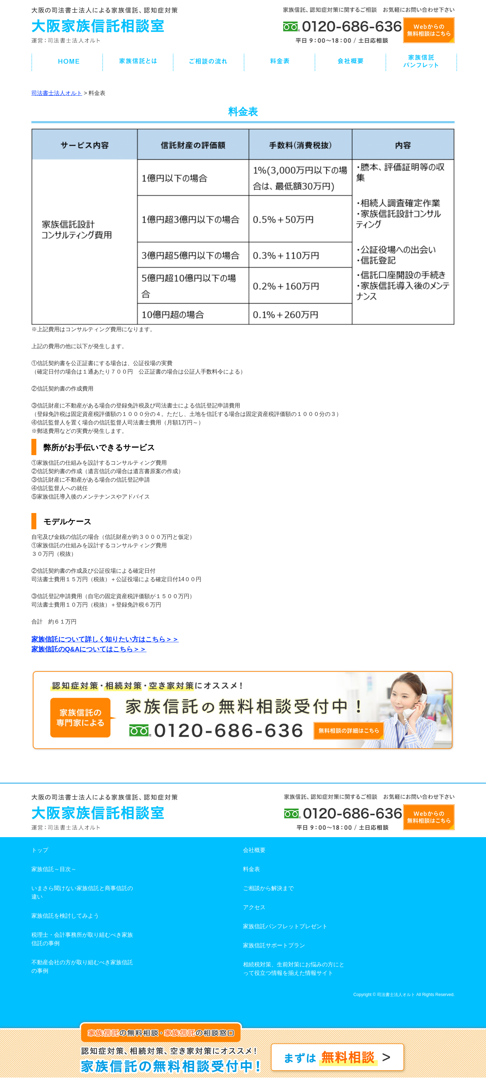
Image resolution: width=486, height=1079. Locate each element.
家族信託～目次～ (54, 869)
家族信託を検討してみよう (65, 916)
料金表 (251, 869)
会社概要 (254, 850)
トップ (39, 850)
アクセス (254, 907)
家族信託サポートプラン (274, 945)
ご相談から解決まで (268, 888)
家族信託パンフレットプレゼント (285, 926)
